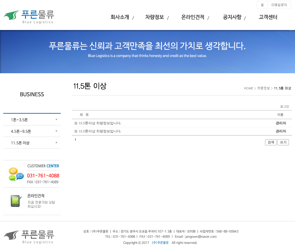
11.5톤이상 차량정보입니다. (100, 123)
